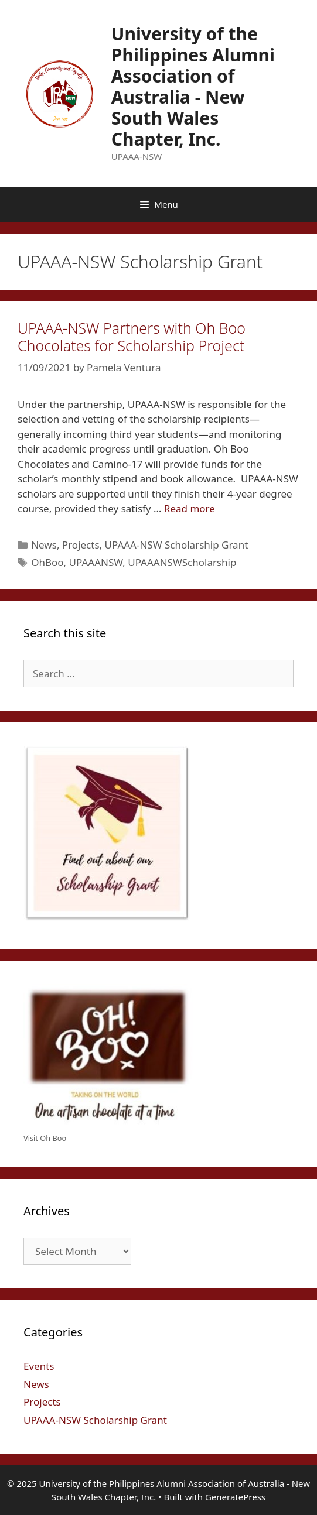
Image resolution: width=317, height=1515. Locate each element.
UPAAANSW (96, 562)
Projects (81, 544)
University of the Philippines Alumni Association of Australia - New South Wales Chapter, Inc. (193, 86)
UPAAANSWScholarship (182, 562)
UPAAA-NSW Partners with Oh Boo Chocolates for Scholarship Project (132, 336)
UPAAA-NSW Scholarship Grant (176, 544)
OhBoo (47, 562)
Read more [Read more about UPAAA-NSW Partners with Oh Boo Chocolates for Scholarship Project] (189, 508)
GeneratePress (235, 1497)
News (44, 544)
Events (38, 1366)
